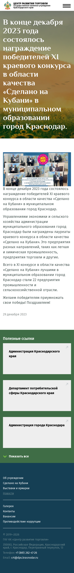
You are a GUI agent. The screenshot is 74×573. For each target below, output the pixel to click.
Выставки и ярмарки (16, 488)
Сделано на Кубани (15, 483)
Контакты (9, 511)
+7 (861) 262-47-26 (26, 552)
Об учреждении (13, 478)
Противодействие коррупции (21, 521)
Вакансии (9, 516)
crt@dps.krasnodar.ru (24, 557)
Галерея (8, 506)
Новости (8, 493)
